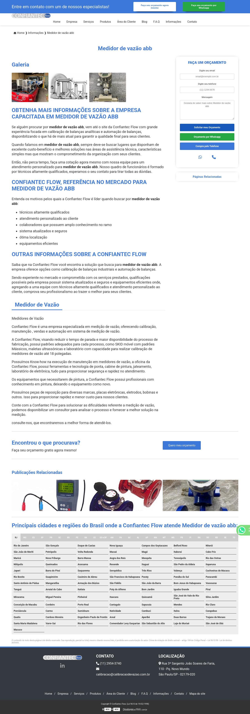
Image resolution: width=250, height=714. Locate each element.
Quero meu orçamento (181, 445)
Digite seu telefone (207, 84)
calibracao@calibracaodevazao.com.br (123, 671)
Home (56, 21)
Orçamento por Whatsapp (207, 136)
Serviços (88, 21)
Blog (144, 21)
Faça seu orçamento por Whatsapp (203, 6)
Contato (192, 21)
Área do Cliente (126, 21)
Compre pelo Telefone (207, 146)
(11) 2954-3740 (108, 663)
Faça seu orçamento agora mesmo (155, 6)
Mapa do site (197, 693)
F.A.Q (156, 21)
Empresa (71, 21)
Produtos (105, 21)
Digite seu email (207, 70)
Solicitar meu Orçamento (207, 127)
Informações (173, 21)
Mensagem (207, 97)
